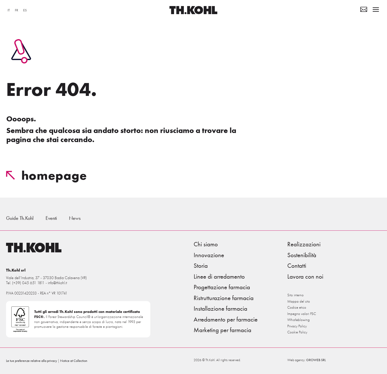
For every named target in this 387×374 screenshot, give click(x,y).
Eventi (51, 218)
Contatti (296, 265)
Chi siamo (206, 244)
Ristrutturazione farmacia (224, 298)
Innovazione (209, 255)
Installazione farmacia (220, 308)
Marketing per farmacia (222, 330)
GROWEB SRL (316, 360)
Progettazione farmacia (222, 287)
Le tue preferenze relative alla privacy (31, 361)
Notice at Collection (73, 361)
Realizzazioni (304, 244)
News (75, 218)
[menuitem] (8, 10)
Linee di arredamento (219, 276)
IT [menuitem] (9, 10)
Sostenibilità (301, 255)
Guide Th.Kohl (19, 218)
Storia (201, 265)
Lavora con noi (305, 276)
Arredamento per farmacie (226, 319)
